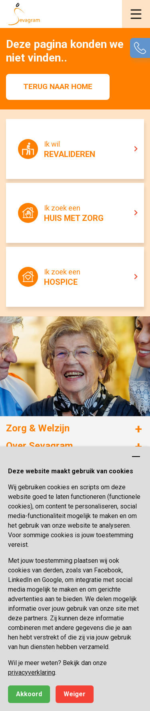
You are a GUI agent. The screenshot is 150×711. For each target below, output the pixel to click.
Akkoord (29, 694)
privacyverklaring (31, 672)
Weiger (75, 694)
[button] (136, 14)
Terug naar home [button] (57, 86)
